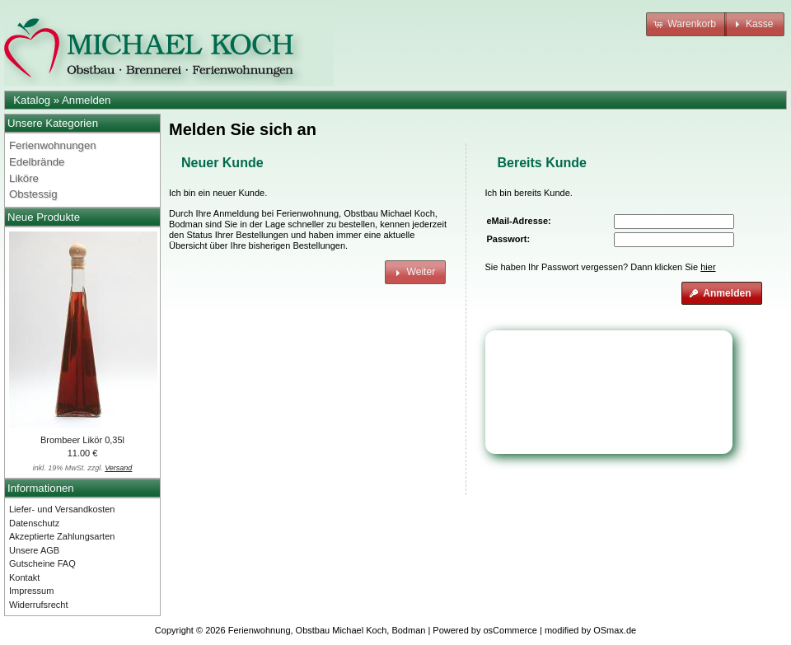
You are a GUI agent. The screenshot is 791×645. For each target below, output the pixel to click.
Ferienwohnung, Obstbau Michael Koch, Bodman (327, 630)
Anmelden (86, 100)
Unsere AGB (34, 550)
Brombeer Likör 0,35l (82, 440)
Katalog (31, 100)
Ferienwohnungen (52, 145)
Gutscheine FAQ (42, 563)
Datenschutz (34, 523)
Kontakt (24, 577)
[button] (686, 24)
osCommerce (510, 630)
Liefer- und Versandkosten (62, 509)
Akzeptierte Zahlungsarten (62, 536)
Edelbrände (36, 162)
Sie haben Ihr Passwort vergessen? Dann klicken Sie (600, 267)
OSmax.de (614, 630)
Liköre (24, 178)
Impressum (31, 591)
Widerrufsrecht (38, 605)
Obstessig (33, 194)
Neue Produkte (43, 217)
